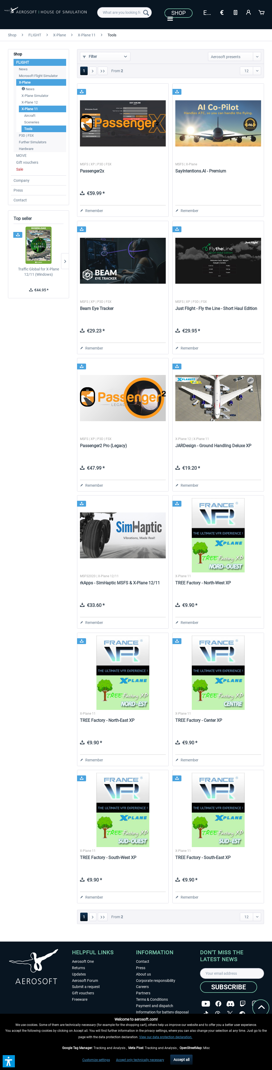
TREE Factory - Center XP (198, 720)
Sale (19, 169)
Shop (178, 13)
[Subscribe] (228, 987)
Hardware (26, 149)
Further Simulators (32, 142)
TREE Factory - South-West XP (108, 857)
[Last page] (103, 71)
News (23, 69)
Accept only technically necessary (140, 1060)
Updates (79, 974)
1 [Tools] (84, 71)
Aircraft (29, 116)
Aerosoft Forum (85, 980)
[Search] (146, 12)
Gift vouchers (27, 162)
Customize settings (96, 1060)
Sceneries (31, 122)
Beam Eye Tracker (96, 308)
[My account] (248, 12)
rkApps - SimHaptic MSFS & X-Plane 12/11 (120, 582)
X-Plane (25, 82)
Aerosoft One (83, 961)
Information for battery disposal (162, 1012)
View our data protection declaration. (165, 1037)
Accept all (181, 1060)
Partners (143, 993)
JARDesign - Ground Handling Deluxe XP (213, 445)
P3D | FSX (26, 135)
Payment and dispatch (154, 1006)
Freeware (79, 999)
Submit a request (86, 987)
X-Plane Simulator (35, 96)
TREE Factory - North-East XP (107, 720)
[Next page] (92, 71)
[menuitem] (124, 12)
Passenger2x (92, 171)
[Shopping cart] (262, 12)
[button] (9, 1061)
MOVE (21, 155)
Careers (142, 987)
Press (18, 190)
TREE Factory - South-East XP (203, 857)
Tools (28, 129)
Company (21, 180)
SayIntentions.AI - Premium (200, 171)
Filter (90, 56)
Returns (78, 968)
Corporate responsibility (155, 980)
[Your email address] (232, 973)
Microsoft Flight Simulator (38, 76)
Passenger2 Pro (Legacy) (103, 445)
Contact (20, 200)
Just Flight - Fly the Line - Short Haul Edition (216, 308)
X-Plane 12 (30, 102)
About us (143, 974)
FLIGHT (22, 62)
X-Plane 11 (30, 109)
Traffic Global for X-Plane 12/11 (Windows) (38, 272)
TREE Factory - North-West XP (203, 582)
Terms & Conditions (152, 999)
